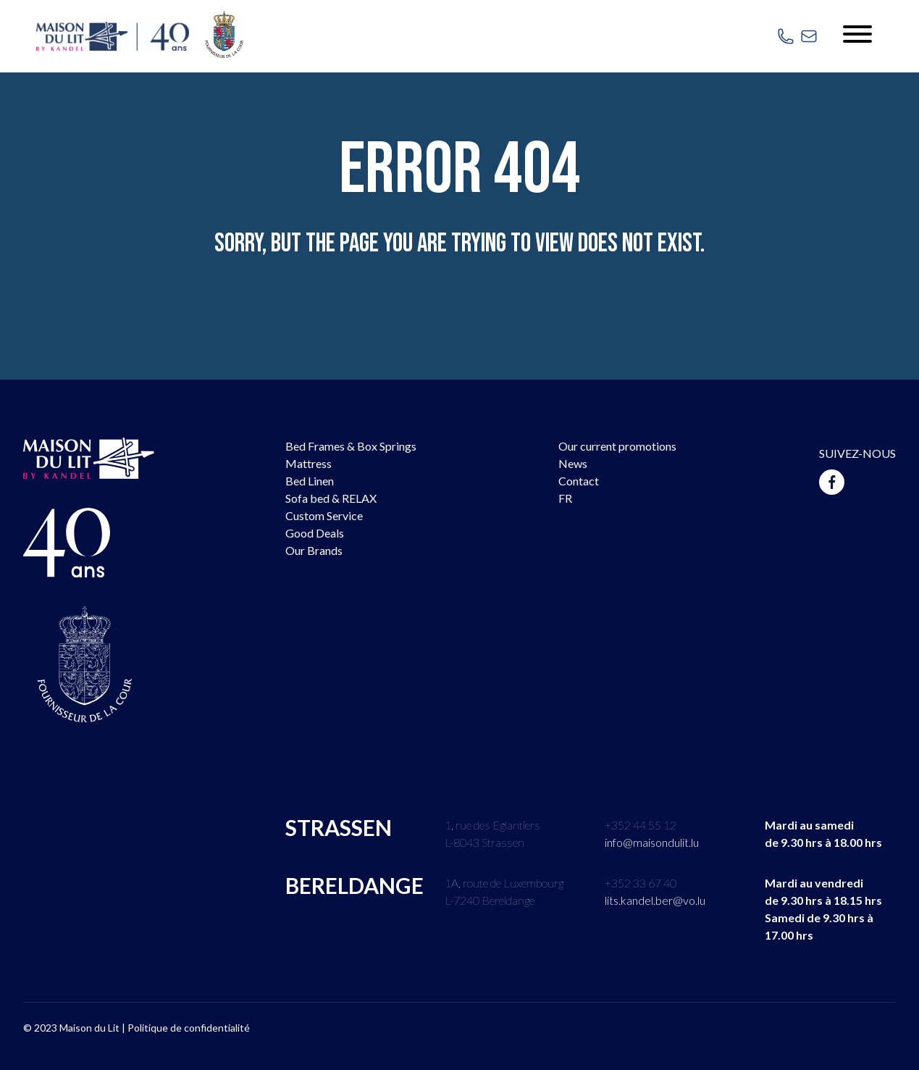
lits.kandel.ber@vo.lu (655, 900)
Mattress (308, 463)
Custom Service (324, 515)
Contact (578, 481)
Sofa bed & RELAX (331, 498)
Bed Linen (309, 481)
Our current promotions (617, 446)
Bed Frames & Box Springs (350, 446)
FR (565, 498)
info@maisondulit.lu (652, 842)
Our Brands (314, 550)
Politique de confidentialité (188, 1027)
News (572, 463)
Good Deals (314, 533)
